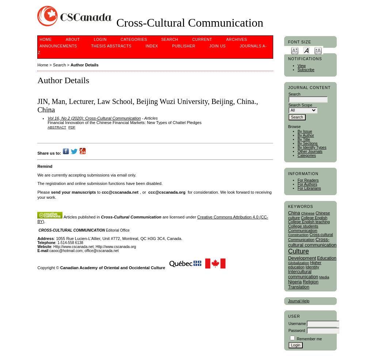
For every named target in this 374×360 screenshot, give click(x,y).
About (73, 40)
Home (45, 40)
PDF (71, 127)
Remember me (309, 339)
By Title (304, 140)
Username (297, 324)
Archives (236, 40)
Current (202, 40)
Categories (307, 156)
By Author (306, 135)
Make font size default (306, 50)
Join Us (217, 46)
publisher (183, 46)
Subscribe (306, 70)
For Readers (308, 180)
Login (100, 40)
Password (297, 331)
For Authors (307, 184)
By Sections (308, 144)
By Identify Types (312, 148)
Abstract (56, 127)
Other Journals (310, 152)
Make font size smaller (294, 50)
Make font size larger (318, 50)
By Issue (305, 131)
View (302, 66)
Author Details (84, 65)
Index (151, 46)
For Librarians (309, 188)
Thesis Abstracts (111, 46)
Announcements (58, 46)
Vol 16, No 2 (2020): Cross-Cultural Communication (94, 118)
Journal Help (298, 301)
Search (169, 40)
